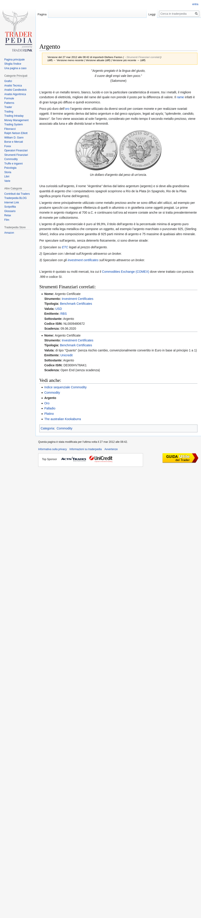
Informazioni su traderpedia (86, 449)
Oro (46, 403)
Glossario (10, 211)
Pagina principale (14, 59)
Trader (8, 107)
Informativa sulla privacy (52, 449)
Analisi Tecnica (13, 85)
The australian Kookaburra (62, 419)
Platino (49, 413)
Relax (7, 215)
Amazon (9, 232)
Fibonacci (10, 128)
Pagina (42, 14)
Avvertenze (111, 449)
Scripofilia (10, 206)
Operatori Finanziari (16, 150)
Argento (50, 398)
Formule (9, 98)
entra (195, 4)
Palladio (49, 408)
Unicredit (66, 355)
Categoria (47, 428)
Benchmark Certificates (76, 303)
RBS (63, 313)
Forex (7, 146)
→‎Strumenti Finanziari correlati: (142, 57)
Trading (8, 111)
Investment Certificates (77, 299)
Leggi (151, 14)
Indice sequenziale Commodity (65, 387)
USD (58, 309)
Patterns (9, 102)
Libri (6, 176)
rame (180, 97)
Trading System (13, 124)
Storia (7, 172)
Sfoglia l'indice (12, 63)
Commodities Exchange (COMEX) (125, 271)
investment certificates (83, 260)
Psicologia (10, 167)
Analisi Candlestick (15, 89)
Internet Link (11, 202)
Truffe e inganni (13, 163)
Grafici (8, 81)
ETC (65, 247)
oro (67, 108)
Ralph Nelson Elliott (16, 133)
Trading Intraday (14, 115)
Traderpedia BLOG (15, 198)
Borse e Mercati (13, 141)
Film (6, 219)
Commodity (52, 392)
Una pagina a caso (15, 68)
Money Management (16, 120)
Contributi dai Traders (17, 193)
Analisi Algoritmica (15, 94)
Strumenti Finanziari (16, 154)
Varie (7, 180)
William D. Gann (14, 137)
